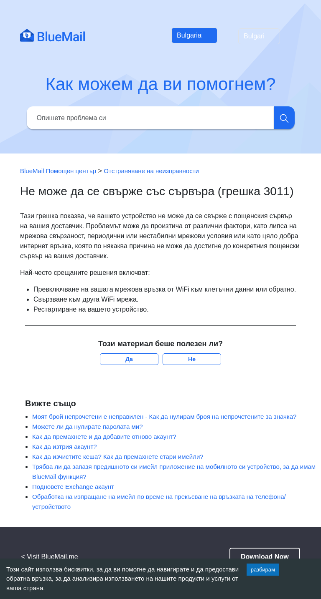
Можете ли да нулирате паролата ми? (87, 426)
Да (129, 359)
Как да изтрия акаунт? (64, 446)
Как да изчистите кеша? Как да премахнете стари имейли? (118, 456)
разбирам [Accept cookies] (263, 569)
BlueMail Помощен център (58, 170)
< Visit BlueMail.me (49, 556)
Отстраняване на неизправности (151, 170)
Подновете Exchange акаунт (73, 486)
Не (192, 359)
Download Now (265, 556)
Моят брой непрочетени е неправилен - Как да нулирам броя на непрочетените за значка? (164, 416)
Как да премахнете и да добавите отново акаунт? (104, 436)
